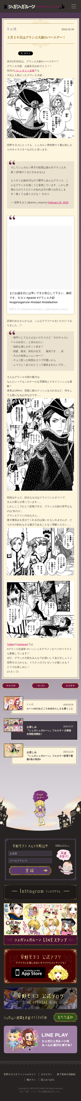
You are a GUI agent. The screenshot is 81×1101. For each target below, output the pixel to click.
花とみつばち (48, 1079)
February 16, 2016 (58, 202)
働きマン (31, 1079)
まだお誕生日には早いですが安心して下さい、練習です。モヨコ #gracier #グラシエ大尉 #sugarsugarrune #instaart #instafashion (40, 298)
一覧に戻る (40, 686)
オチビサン (46, 1074)
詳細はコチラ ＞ (62, 845)
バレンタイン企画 (24, 70)
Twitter (10, 644)
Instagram (22, 644)
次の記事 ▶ (70, 686)
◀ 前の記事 (10, 686)
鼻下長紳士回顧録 (66, 1074)
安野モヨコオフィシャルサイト (20, 1074)
